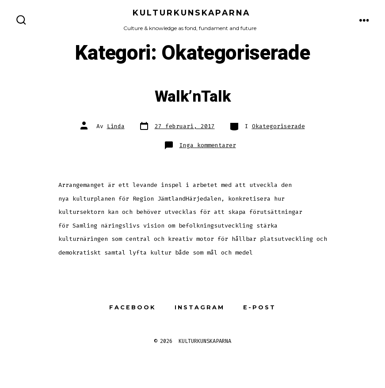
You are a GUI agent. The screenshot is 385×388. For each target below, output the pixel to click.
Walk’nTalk (193, 96)
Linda (116, 126)
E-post (259, 307)
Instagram (200, 307)
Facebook (132, 307)
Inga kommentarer (207, 145)
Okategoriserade (278, 126)
